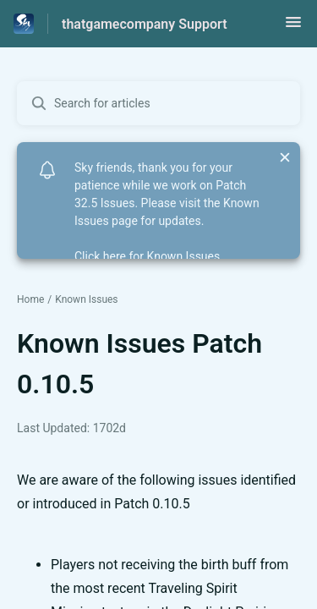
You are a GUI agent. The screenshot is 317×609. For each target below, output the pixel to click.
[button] (293, 27)
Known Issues (86, 299)
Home (30, 299)
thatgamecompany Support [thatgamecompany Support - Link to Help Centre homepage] (144, 24)
